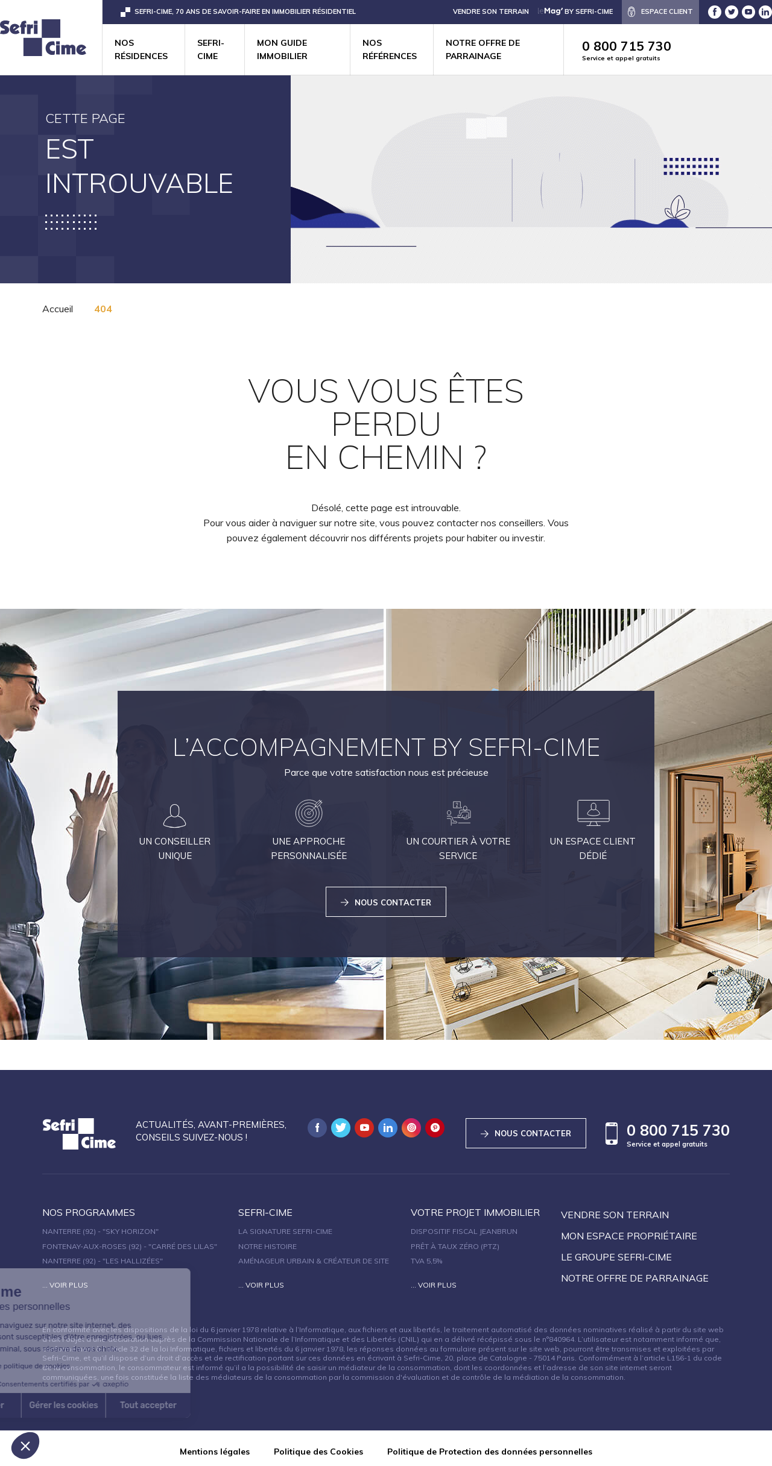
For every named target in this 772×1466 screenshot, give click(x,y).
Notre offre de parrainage (483, 49)
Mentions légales (215, 1446)
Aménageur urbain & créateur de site (313, 1254)
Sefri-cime (210, 49)
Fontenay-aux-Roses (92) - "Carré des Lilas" (129, 1240)
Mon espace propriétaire (629, 1230)
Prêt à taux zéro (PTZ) (455, 1240)
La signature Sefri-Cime (285, 1225)
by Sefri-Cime (575, 11)
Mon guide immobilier (282, 49)
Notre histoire (267, 1240)
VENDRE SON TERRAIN (491, 11)
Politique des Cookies (318, 1446)
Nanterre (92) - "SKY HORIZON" (100, 1225)
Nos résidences (141, 49)
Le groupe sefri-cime (616, 1251)
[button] (25, 1445)
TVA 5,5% (426, 1254)
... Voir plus (65, 1278)
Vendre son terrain (615, 1209)
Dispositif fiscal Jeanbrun (464, 1225)
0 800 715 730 (677, 50)
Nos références (389, 49)
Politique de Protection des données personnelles (489, 1446)
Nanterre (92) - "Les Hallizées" (102, 1254)
